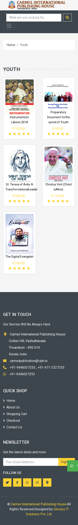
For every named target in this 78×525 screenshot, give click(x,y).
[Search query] (33, 18)
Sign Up (66, 462)
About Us (11, 407)
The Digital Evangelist (19, 256)
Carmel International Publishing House (38, 504)
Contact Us (12, 427)
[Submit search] (67, 18)
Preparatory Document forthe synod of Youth (58, 117)
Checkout (11, 421)
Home (10, 45)
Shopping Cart (15, 414)
